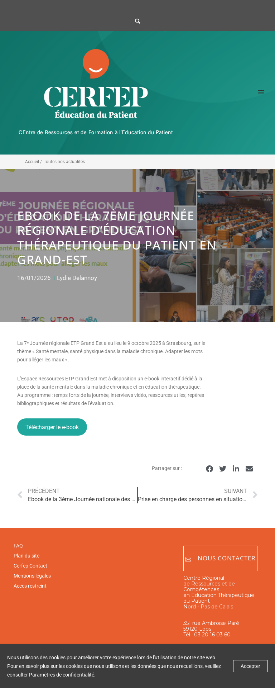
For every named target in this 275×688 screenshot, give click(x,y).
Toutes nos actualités (64, 161)
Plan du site (26, 556)
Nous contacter (220, 558)
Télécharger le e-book (52, 427)
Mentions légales (32, 576)
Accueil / (33, 161)
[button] (209, 468)
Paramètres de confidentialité (61, 675)
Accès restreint (30, 586)
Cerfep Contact (30, 566)
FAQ (18, 546)
